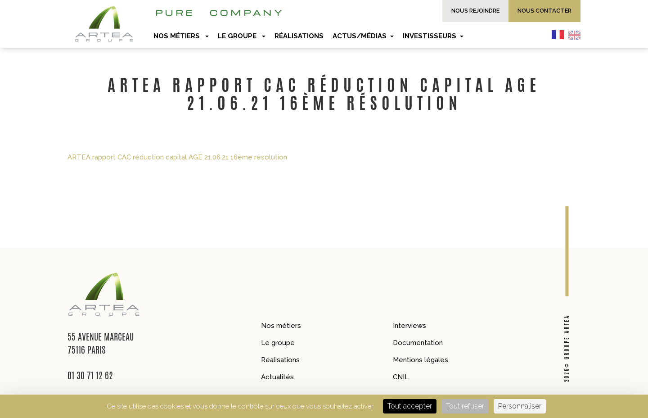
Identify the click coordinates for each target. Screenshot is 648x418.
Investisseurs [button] (433, 36)
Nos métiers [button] (181, 36)
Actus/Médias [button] (363, 36)
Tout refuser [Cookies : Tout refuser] (465, 406)
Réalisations (280, 360)
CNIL (401, 377)
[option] (576, 34)
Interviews (409, 326)
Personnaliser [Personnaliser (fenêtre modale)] (519, 406)
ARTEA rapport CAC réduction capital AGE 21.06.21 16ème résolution (177, 157)
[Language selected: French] (568, 35)
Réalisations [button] (299, 36)
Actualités (277, 377)
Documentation (418, 343)
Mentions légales (420, 360)
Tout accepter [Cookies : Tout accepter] (409, 406)
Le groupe (278, 343)
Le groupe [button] (242, 36)
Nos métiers (281, 326)
